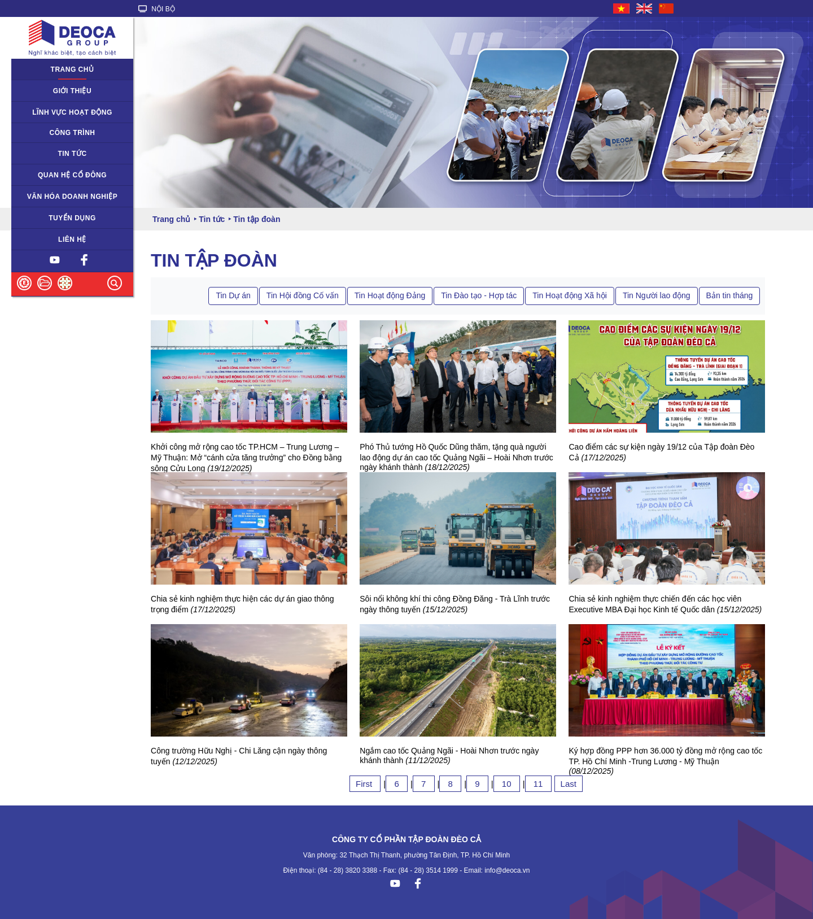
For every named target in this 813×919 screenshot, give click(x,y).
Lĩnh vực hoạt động (72, 112)
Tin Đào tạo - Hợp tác (479, 295)
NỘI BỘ (156, 9)
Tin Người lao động (656, 295)
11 (538, 784)
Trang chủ (72, 69)
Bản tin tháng (729, 295)
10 (507, 784)
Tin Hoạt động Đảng (390, 295)
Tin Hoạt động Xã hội (569, 295)
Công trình (72, 133)
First (365, 784)
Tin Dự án (233, 295)
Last (568, 784)
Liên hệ (72, 239)
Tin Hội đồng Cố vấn (302, 295)
